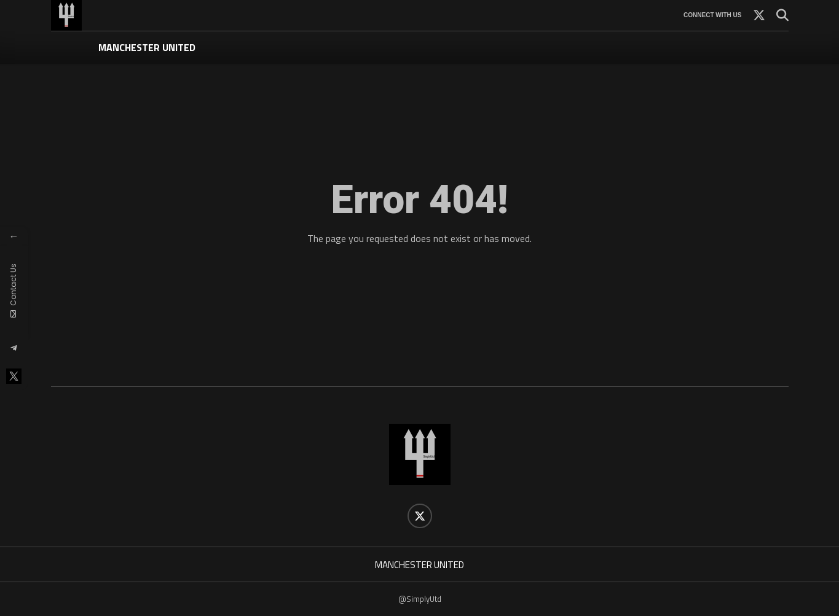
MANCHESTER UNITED (146, 47)
